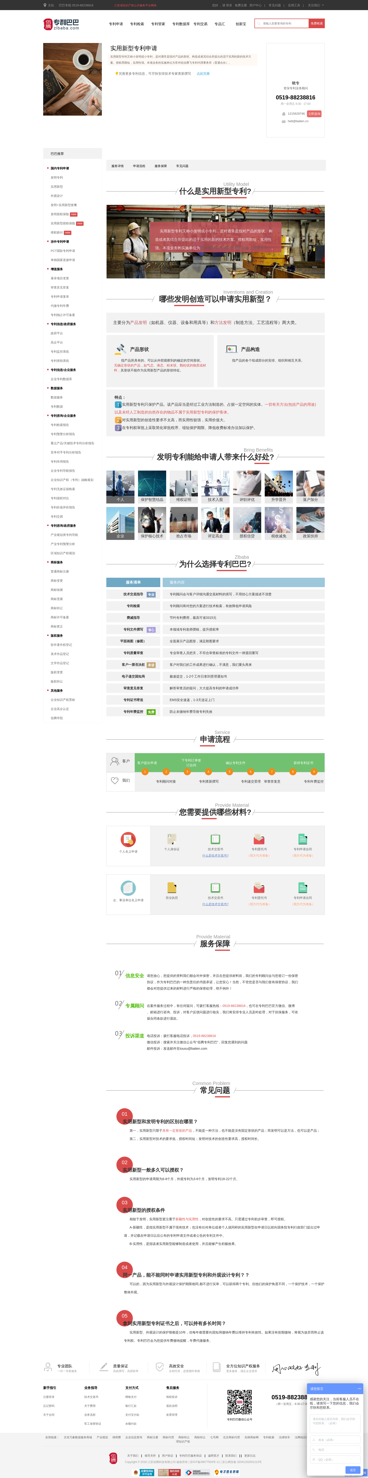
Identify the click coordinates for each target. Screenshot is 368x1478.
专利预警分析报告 (63, 434)
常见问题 (275, 5)
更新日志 (250, 1455)
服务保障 (161, 166)
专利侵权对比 (60, 498)
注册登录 (48, 1397)
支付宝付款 (132, 1414)
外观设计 (57, 196)
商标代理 (168, 1437)
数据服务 (57, 397)
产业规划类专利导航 (64, 535)
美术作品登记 (60, 654)
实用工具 (294, 5)
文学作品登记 (60, 663)
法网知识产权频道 (306, 1437)
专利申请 (116, 24)
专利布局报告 (60, 461)
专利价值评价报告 (63, 507)
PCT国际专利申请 (63, 251)
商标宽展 (57, 599)
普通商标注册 (60, 571)
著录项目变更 (60, 278)
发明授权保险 (60, 214)
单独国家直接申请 (63, 260)
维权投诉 (171, 1397)
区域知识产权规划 (63, 553)
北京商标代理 (231, 1437)
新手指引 (49, 1388)
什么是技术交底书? (215, 855)
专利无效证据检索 (63, 489)
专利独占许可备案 (63, 315)
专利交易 (200, 24)
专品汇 (220, 24)
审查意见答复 (60, 287)
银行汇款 (131, 1406)
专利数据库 (181, 24)
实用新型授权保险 (63, 223)
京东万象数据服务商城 (78, 1437)
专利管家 (158, 24)
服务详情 (117, 166)
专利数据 (57, 406)
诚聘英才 (213, 1455)
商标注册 (152, 1437)
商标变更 (57, 580)
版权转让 (57, 681)
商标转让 (57, 608)
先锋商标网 (252, 1437)
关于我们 (132, 1455)
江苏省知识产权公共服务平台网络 (135, 5)
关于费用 (90, 1406)
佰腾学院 (57, 718)
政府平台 (57, 333)
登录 (229, 5)
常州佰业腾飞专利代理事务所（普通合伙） (202, 62)
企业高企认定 (60, 709)
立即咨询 (314, 114)
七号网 (214, 1437)
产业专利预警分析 (63, 544)
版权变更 (57, 672)
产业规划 (102, 1437)
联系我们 (231, 1455)
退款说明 (171, 1406)
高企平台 (57, 342)
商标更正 (57, 626)
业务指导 (90, 1388)
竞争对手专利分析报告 (66, 452)
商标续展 (57, 590)
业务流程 (90, 1414)
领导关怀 (150, 1455)
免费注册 (241, 5)
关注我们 (316, 5)
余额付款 (131, 1423)
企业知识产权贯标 (63, 700)
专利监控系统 (60, 351)
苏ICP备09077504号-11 (205, 1462)
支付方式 (131, 1388)
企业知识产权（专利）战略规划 (72, 480)
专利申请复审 (60, 296)
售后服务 (172, 1388)
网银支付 (131, 1397)
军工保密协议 (92, 1423)
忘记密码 (48, 1406)
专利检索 (137, 24)
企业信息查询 (133, 1437)
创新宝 (241, 24)
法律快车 (284, 1437)
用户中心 (255, 5)
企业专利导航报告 (63, 470)
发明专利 (57, 177)
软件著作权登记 (61, 645)
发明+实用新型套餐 (64, 205)
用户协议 (167, 1455)
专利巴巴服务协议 (190, 1455)
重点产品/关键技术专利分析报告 (72, 443)
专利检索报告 (60, 425)
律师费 (116, 1437)
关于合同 (48, 1414)
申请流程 (139, 166)
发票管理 (171, 1414)
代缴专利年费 (60, 306)
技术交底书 (91, 1397)
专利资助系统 (60, 361)
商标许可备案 (60, 617)
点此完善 (203, 73)
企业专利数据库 (61, 379)
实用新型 (57, 186)
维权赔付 (57, 232)
